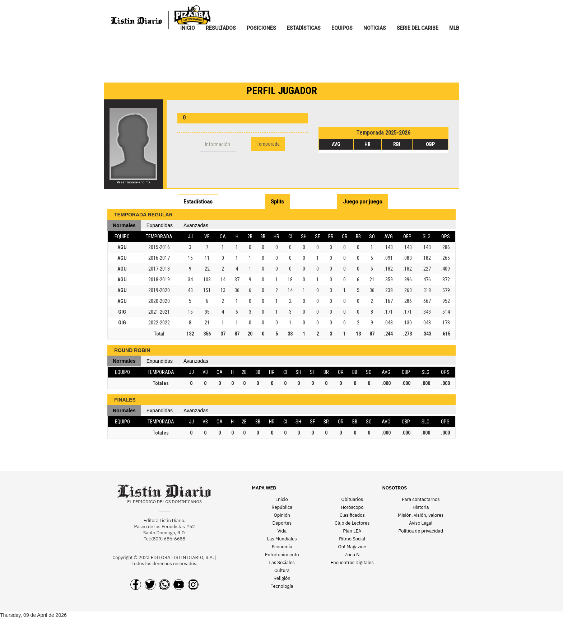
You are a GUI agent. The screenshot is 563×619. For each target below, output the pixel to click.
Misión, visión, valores (420, 515)
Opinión (282, 515)
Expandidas (159, 225)
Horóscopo (352, 507)
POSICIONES (261, 28)
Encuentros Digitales (352, 562)
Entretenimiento (282, 555)
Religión (282, 578)
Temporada (268, 144)
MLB (454, 28)
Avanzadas (195, 225)
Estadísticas (198, 202)
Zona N (352, 555)
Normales (124, 225)
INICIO (187, 28)
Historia (421, 507)
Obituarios (352, 499)
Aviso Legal (420, 523)
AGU (122, 247)
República (281, 507)
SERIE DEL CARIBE (417, 28)
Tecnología (282, 586)
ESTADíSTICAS (304, 28)
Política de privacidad (421, 531)
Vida (282, 531)
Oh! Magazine (352, 547)
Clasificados (352, 515)
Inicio (282, 499)
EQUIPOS (342, 28)
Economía (282, 547)
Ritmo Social (352, 539)
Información (217, 144)
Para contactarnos (421, 499)
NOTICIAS (374, 28)
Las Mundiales (282, 539)
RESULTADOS (221, 28)
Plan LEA (352, 531)
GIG (122, 312)
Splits (277, 202)
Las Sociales (282, 562)
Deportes (282, 523)
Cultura (282, 570)
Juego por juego (362, 202)
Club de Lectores (352, 523)
